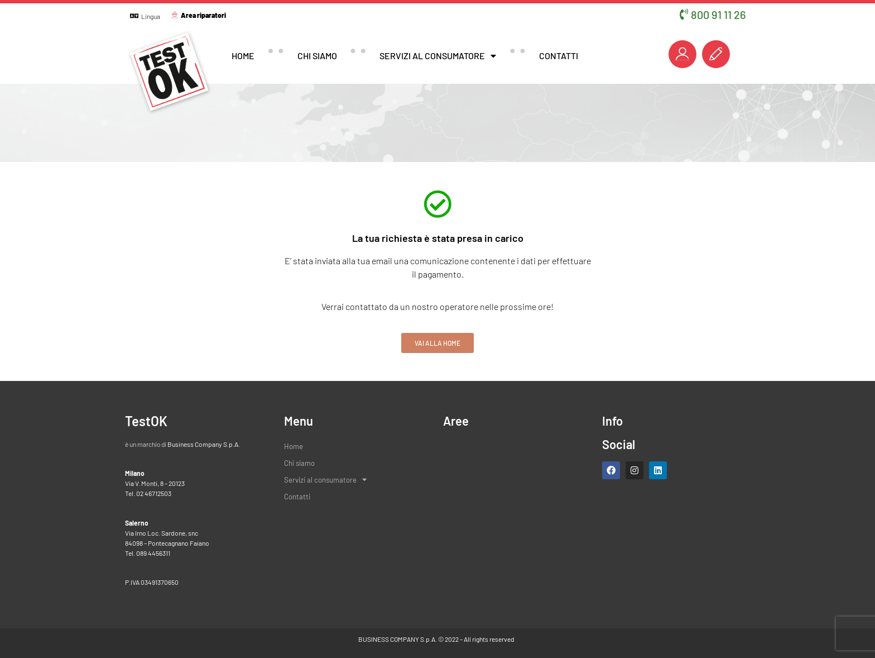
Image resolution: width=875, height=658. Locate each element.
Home (243, 55)
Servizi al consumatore (437, 56)
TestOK (146, 421)
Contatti (558, 55)
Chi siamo (317, 55)
